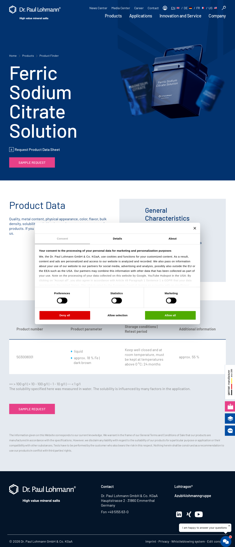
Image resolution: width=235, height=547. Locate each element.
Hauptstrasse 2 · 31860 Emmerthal (128, 500)
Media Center (120, 8)
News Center (98, 8)
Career (139, 8)
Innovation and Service (180, 15)
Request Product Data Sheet (37, 149)
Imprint (150, 541)
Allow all (170, 315)
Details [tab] (117, 238)
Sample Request (32, 162)
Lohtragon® (183, 486)
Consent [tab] (62, 238)
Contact (153, 8)
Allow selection (117, 315)
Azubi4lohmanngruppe (192, 495)
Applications (140, 15)
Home (13, 55)
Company (217, 15)
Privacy (163, 541)
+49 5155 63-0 (118, 512)
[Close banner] (195, 228)
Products (113, 15)
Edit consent (216, 541)
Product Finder (49, 55)
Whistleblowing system (188, 541)
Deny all (64, 315)
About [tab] (173, 238)
